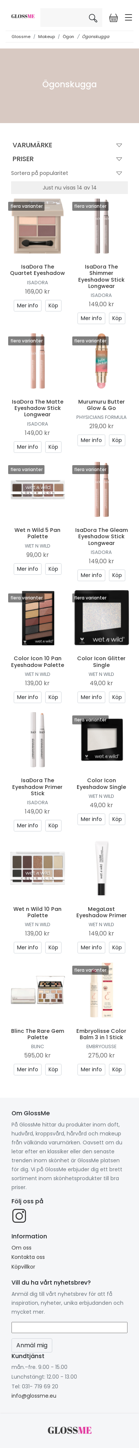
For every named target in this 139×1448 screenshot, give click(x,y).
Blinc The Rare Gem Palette (37, 1034)
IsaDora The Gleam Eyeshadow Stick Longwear (101, 536)
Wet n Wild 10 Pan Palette (37, 912)
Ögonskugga (95, 37)
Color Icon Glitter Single (101, 661)
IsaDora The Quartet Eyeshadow (37, 270)
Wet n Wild (37, 546)
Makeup (46, 37)
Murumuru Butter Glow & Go (101, 405)
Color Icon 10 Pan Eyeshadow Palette (37, 661)
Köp (53, 305)
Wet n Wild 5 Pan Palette (37, 533)
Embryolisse (101, 1046)
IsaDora (37, 282)
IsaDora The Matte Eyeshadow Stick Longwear (37, 408)
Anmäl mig (31, 1345)
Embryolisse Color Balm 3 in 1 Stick (101, 1034)
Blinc (37, 1046)
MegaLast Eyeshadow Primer (101, 912)
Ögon (68, 37)
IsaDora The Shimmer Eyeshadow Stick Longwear (101, 276)
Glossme (20, 37)
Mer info (27, 305)
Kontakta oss (28, 1257)
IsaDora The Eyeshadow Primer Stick (37, 787)
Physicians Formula (101, 417)
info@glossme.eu (33, 1396)
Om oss (21, 1247)
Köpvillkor (23, 1266)
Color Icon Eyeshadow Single (101, 783)
